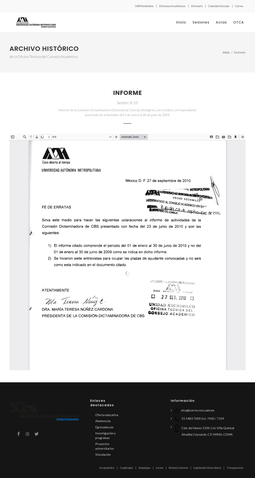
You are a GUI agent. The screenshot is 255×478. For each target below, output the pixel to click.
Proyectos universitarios (104, 446)
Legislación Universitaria (207, 467)
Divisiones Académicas (172, 6)
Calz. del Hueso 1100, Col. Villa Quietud (204, 430)
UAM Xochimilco (144, 6)
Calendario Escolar (218, 6)
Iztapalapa (144, 467)
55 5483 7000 (187, 418)
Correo (239, 6)
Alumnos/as (103, 421)
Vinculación (103, 454)
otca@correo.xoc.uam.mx (194, 410)
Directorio (197, 6)
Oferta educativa (106, 415)
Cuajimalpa (126, 467)
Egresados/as (104, 427)
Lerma (159, 467)
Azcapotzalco (106, 467)
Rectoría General (178, 467)
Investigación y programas (105, 435)
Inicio (226, 52)
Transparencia (235, 467)
